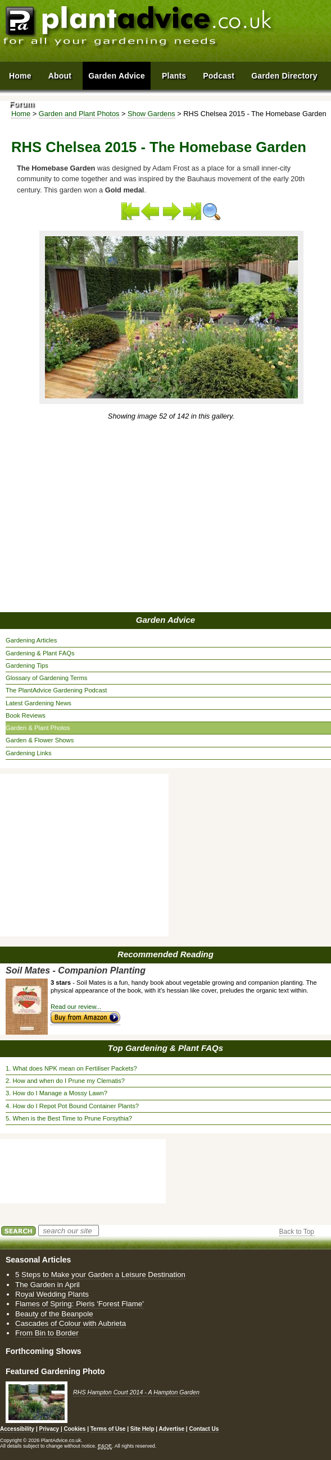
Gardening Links (28, 753)
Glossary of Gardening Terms (46, 677)
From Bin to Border (47, 1333)
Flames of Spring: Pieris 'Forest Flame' (79, 1304)
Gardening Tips (27, 665)
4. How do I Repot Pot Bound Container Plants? (72, 1106)
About (59, 75)
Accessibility (17, 1429)
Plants (174, 75)
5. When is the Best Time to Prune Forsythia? (69, 1118)
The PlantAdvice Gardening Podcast (56, 690)
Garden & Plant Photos (38, 727)
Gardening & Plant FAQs (40, 653)
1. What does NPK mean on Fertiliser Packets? (71, 1068)
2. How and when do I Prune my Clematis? (65, 1080)
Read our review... (76, 1006)
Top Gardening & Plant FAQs (165, 1048)
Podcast (218, 75)
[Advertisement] (167, 517)
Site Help (142, 1429)
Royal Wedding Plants (52, 1294)
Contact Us (204, 1429)
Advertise (172, 1429)
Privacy (50, 1429)
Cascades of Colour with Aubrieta (70, 1323)
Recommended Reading (165, 954)
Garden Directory (284, 75)
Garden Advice (165, 620)
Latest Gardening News (38, 703)
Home (20, 75)
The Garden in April (47, 1284)
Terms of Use (108, 1429)
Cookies (75, 1429)
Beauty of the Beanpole (54, 1314)
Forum (21, 103)
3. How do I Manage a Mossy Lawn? (56, 1093)
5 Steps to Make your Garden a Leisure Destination (100, 1274)
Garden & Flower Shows (40, 740)
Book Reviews (26, 715)
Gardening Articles (31, 640)
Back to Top (296, 1232)
